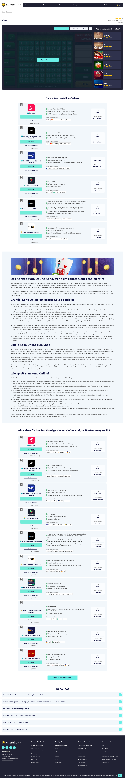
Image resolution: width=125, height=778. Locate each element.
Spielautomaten (29, 5)
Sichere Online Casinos (37, 745)
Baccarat (57, 754)
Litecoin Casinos (82, 762)
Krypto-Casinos (58, 762)
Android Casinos (35, 756)
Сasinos (45, 5)
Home (3, 12)
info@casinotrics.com (7, 760)
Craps (56, 751)
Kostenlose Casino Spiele (37, 751)
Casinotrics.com (6, 756)
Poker (56, 759)
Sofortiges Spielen (106, 751)
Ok (120, 775)
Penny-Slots (81, 751)
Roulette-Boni (105, 762)
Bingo (56, 748)
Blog (103, 745)
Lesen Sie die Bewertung (31, 120)
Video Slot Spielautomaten (109, 759)
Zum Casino (31, 117)
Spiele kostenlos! (47, 60)
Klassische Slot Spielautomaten (110, 756)
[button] (119, 5)
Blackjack (106, 5)
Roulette (91, 5)
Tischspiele (76, 5)
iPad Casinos (34, 759)
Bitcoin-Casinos (82, 756)
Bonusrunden (105, 754)
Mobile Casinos (35, 748)
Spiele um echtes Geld (61, 29)
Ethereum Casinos (82, 759)
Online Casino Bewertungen (85, 745)
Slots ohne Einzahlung (83, 748)
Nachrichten (105, 748)
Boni (60, 5)
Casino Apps (34, 754)
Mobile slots (81, 754)
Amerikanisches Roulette (61, 745)
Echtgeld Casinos (82, 765)
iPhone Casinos (35, 762)
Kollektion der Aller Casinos (62, 677)
